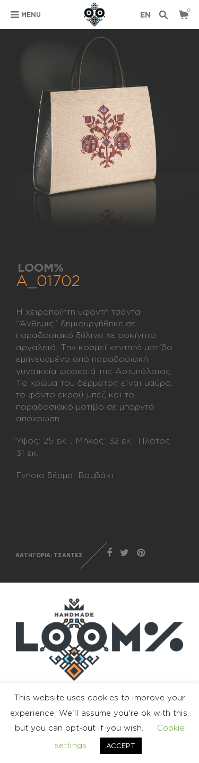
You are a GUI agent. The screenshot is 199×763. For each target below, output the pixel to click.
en (145, 15)
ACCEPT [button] (120, 745)
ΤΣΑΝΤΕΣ (68, 555)
